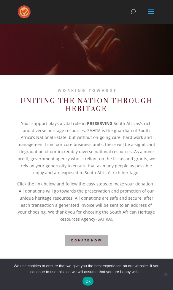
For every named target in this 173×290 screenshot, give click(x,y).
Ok (88, 281)
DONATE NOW (86, 240)
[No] (166, 274)
